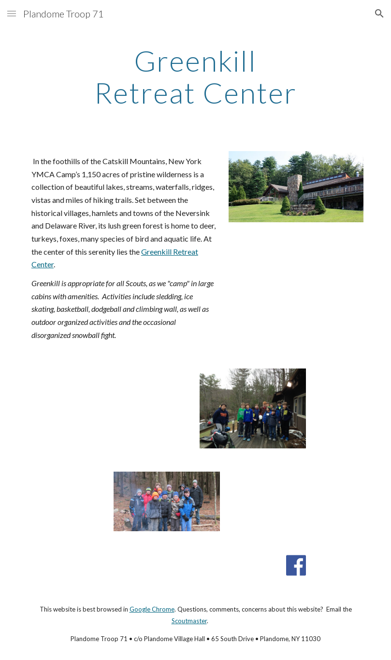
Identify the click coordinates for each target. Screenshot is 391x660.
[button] (11, 13)
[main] (195, 76)
